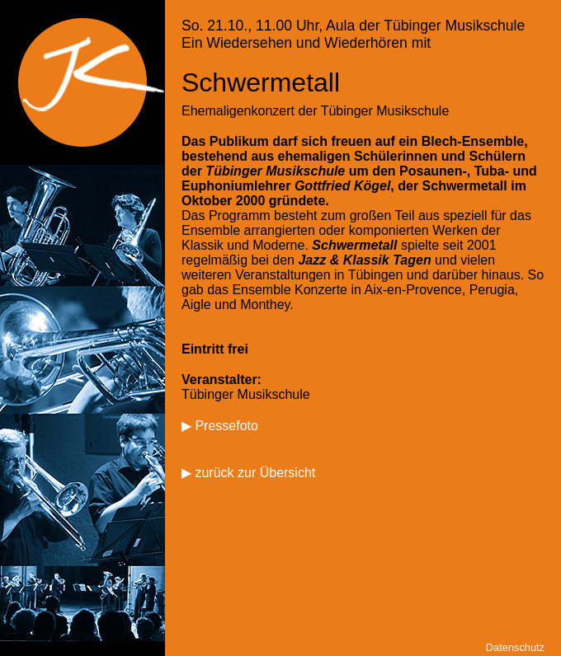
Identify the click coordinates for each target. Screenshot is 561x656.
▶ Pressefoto (220, 426)
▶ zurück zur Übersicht (248, 473)
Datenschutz (515, 647)
